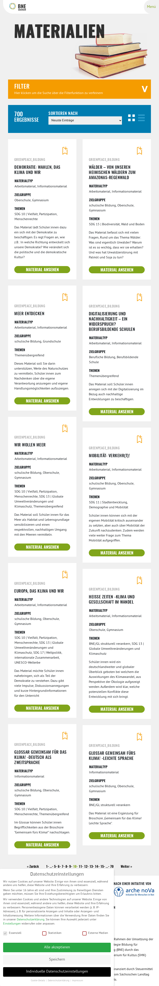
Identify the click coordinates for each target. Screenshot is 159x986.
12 (85, 866)
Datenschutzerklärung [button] (59, 983)
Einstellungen (12, 926)
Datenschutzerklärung (31, 922)
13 (91, 866)
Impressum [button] (77, 983)
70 (112, 866)
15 (102, 866)
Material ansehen (42, 270)
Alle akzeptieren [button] (57, 949)
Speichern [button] (57, 962)
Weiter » (126, 866)
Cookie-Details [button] (38, 983)
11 (80, 866)
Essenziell (12, 935)
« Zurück (33, 866)
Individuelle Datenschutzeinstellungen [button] (57, 974)
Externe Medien (95, 935)
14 (96, 866)
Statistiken (51, 935)
